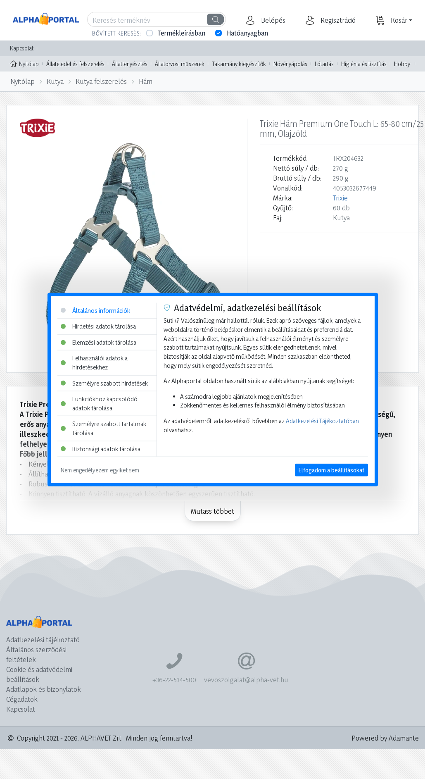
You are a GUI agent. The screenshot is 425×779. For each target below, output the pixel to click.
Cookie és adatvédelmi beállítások (39, 674)
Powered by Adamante (385, 738)
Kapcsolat (21, 48)
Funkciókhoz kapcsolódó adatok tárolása (99, 403)
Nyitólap (24, 63)
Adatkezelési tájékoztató (43, 639)
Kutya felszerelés (101, 81)
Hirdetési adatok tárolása (98, 326)
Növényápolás (290, 63)
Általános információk (95, 310)
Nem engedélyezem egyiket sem (100, 470)
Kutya (55, 81)
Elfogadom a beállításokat (331, 470)
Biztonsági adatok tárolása (100, 449)
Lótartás (324, 63)
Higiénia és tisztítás (364, 63)
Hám (145, 81)
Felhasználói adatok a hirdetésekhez (94, 362)
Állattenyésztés (129, 63)
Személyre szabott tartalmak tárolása (103, 428)
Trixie (340, 197)
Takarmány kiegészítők (239, 63)
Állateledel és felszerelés (75, 63)
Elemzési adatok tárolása (98, 342)
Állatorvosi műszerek (179, 63)
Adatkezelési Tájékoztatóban (322, 421)
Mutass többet (212, 511)
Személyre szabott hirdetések (104, 383)
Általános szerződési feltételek (36, 654)
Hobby (402, 63)
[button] (272, 20)
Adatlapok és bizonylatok (43, 689)
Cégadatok (22, 699)
